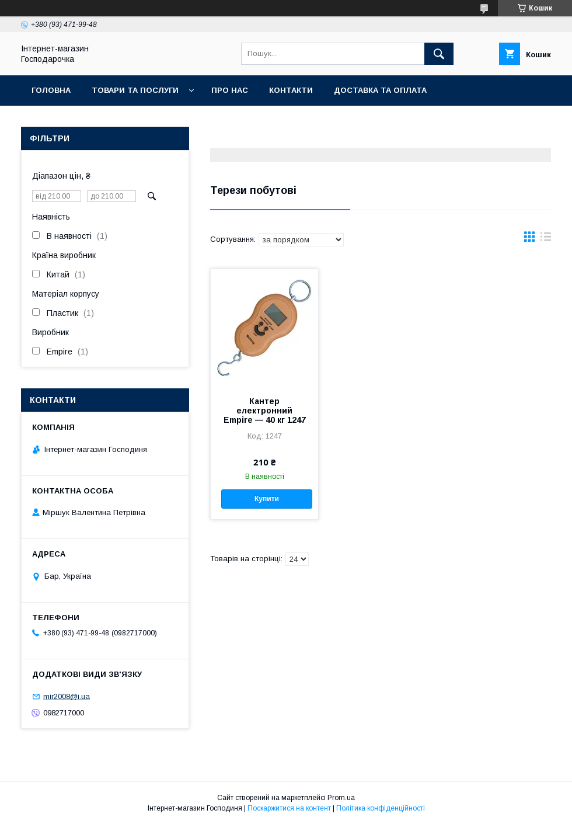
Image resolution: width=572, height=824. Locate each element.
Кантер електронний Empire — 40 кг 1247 (265, 411)
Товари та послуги (135, 90)
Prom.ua (341, 798)
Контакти (291, 90)
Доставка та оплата (380, 90)
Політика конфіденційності (380, 808)
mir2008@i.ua (66, 696)
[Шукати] (439, 54)
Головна (51, 90)
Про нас (229, 90)
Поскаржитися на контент (289, 808)
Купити (266, 499)
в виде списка (545, 239)
